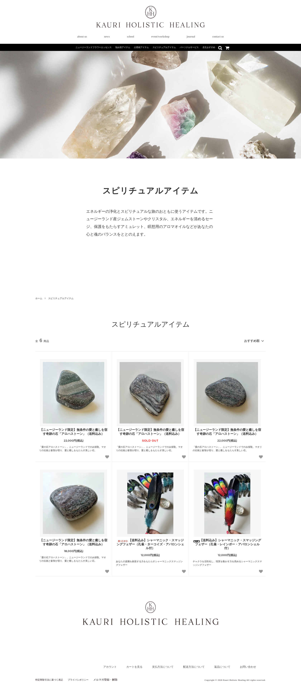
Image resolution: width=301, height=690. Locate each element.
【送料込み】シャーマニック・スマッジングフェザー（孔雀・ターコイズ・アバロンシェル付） (150, 542)
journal (191, 36)
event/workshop (160, 36)
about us (82, 36)
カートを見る (116, 665)
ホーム (38, 298)
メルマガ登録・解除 (113, 678)
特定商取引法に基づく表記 (51, 678)
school (130, 36)
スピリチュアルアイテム (61, 298)
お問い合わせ (246, 665)
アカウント (89, 665)
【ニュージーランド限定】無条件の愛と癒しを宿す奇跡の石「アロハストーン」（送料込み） (73, 430)
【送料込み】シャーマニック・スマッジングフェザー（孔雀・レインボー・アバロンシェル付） (227, 542)
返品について (217, 665)
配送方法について (185, 665)
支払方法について (149, 665)
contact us (218, 36)
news (107, 36)
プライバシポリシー (84, 678)
